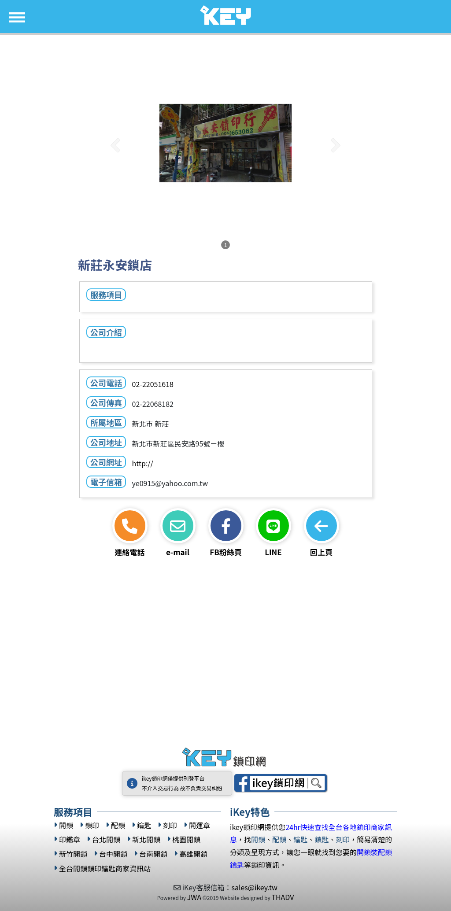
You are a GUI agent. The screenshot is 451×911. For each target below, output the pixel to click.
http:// (142, 463)
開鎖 (66, 825)
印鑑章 (69, 839)
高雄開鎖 (193, 854)
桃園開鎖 (186, 839)
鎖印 (92, 825)
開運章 (199, 825)
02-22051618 (152, 384)
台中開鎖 (113, 854)
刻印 (170, 825)
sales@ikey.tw (254, 887)
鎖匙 (321, 839)
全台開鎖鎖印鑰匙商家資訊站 (105, 868)
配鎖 (118, 825)
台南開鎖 (153, 854)
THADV (282, 897)
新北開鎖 (146, 839)
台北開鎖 (106, 839)
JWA (194, 897)
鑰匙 (144, 825)
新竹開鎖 (73, 854)
